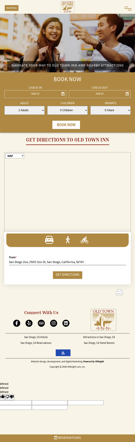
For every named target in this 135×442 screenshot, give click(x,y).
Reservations (67, 438)
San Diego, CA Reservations (36, 343)
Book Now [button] (66, 125)
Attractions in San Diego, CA (99, 337)
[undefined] (9, 397)
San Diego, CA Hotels (36, 337)
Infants (110, 103)
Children (67, 103)
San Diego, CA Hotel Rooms (99, 343)
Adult (24, 103)
